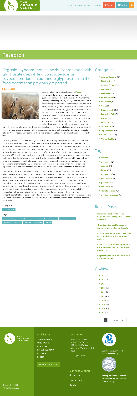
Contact (97, 5)
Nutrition (105, 118)
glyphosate (52, 219)
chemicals (41, 219)
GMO (23, 219)
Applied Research (109, 77)
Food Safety (106, 101)
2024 (103, 284)
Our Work (42, 346)
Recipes (40, 357)
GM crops (27, 222)
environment (106, 178)
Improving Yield (108, 114)
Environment (106, 93)
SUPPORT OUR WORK (48, 364)
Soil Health (106, 126)
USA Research (107, 134)
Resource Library (45, 350)
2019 (103, 304)
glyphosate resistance (12, 222)
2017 (103, 312)
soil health (105, 186)
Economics (106, 89)
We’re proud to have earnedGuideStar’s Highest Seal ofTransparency (114, 378)
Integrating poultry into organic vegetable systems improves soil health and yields (114, 217)
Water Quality (107, 139)
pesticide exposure (67, 219)
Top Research (9, 210)
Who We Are (43, 343)
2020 (103, 300)
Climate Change (108, 85)
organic (104, 166)
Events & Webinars (83, 5)
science (32, 219)
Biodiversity (106, 81)
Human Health (107, 110)
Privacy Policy (76, 380)
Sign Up (122, 5)
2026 (103, 275)
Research (42, 353)
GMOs (104, 106)
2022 (103, 292)
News (70, 5)
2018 (103, 308)
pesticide (105, 182)
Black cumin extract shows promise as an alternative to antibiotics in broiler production (114, 247)
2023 (103, 288)
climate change (108, 191)
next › (115, 320)
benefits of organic (11, 219)
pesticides (105, 162)
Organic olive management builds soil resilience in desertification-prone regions (114, 236)
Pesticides (105, 122)
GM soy (48, 222)
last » (123, 320)
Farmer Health (107, 97)
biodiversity (106, 174)
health (104, 170)
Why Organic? (44, 339)
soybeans (38, 222)
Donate (109, 5)
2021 (103, 296)
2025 (103, 279)
